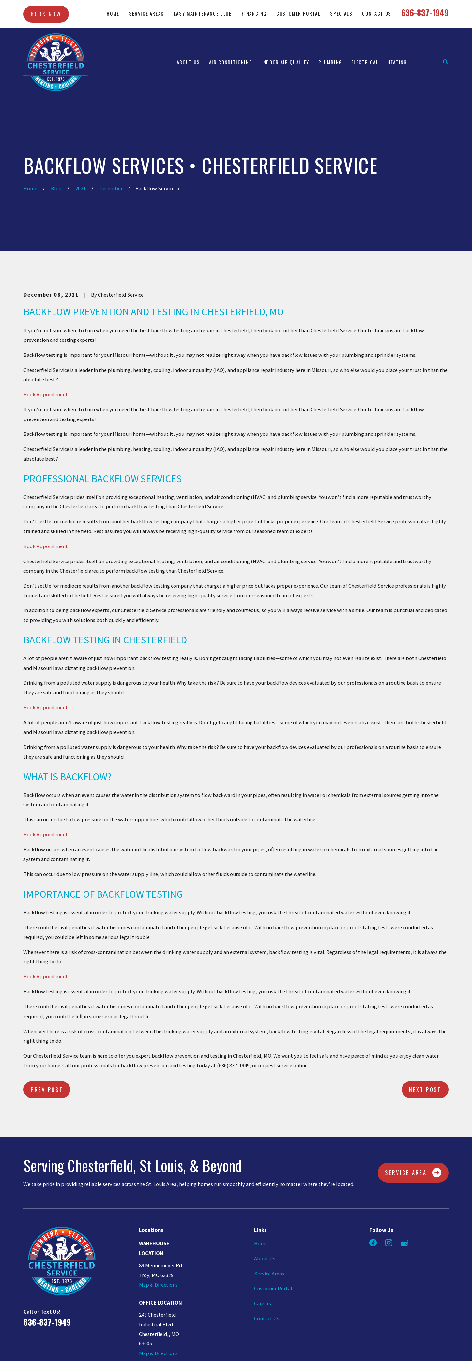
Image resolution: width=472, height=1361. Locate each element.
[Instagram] (388, 1242)
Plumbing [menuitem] (330, 62)
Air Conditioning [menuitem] (230, 62)
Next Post (425, 1089)
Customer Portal (298, 13)
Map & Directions (158, 1284)
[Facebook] (373, 1242)
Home (113, 13)
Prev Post (47, 1089)
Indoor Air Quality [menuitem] (285, 62)
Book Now (46, 14)
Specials (341, 13)
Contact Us (376, 13)
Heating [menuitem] (397, 62)
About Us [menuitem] (188, 62)
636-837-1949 (425, 13)
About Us (264, 1258)
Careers (262, 1303)
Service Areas (146, 13)
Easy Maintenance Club (203, 13)
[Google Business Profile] (404, 1242)
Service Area (413, 1172)
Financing (254, 13)
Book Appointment (45, 394)
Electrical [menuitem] (365, 62)
